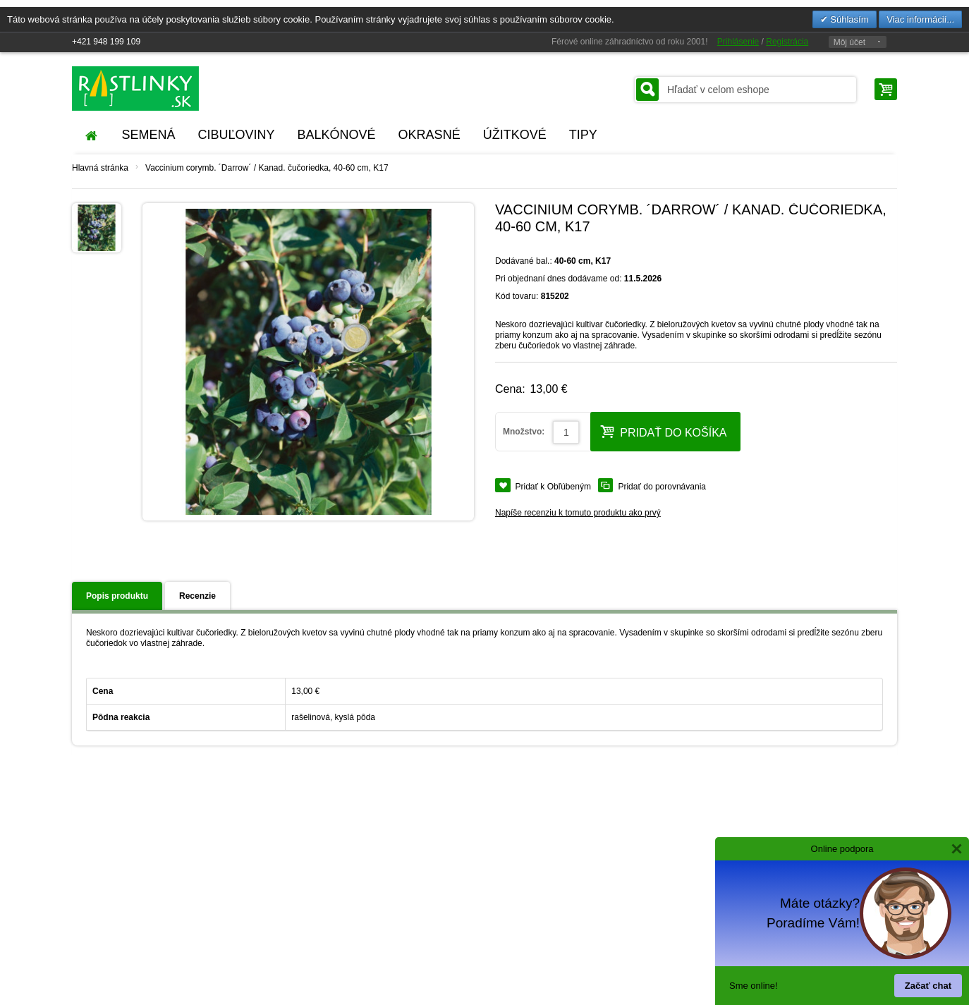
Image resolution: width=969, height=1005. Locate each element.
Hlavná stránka (100, 168)
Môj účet (849, 42)
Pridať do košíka (663, 431)
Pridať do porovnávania (662, 487)
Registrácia (787, 42)
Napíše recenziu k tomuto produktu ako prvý (578, 513)
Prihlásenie (738, 42)
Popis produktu (117, 596)
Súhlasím (848, 19)
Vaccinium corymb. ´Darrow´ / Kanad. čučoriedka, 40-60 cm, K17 (267, 168)
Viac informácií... (920, 19)
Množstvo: (523, 432)
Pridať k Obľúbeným (553, 487)
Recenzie (197, 596)
